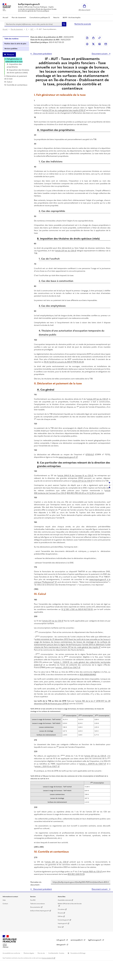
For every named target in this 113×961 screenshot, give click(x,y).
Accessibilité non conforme (11, 953)
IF (26, 29)
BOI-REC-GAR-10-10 (76, 874)
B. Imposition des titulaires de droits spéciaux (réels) (18, 71)
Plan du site (41, 953)
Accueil (5, 17)
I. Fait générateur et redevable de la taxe (14, 60)
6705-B (89, 454)
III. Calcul (8, 81)
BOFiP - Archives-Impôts (71, 17)
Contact (5, 904)
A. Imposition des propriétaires (14, 65)
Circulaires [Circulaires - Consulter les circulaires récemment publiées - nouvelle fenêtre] (61, 909)
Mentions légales (29, 953)
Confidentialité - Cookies (56, 953)
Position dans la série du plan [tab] (15, 43)
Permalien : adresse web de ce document (99, 38)
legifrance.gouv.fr (95, 940)
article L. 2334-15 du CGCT (92, 763)
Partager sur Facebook (87, 44)
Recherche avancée (82, 24)
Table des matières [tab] (11, 39)
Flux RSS (32, 900)
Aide (4, 900)
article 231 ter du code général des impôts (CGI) (63, 110)
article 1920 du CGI (91, 871)
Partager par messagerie (106, 44)
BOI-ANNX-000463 (88, 674)
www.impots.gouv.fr (67, 457)
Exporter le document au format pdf (87, 38)
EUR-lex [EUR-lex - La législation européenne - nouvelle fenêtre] (60, 916)
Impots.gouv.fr (62, 923)
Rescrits (56, 17)
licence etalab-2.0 (47, 958)
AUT (32, 29)
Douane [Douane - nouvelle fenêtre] (60, 913)
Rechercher (64, 24)
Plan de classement (17, 29)
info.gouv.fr (61, 940)
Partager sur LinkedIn (99, 44)
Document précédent (42, 53)
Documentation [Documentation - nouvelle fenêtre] (35, 907)
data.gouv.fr (61, 944)
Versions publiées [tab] (10, 48)
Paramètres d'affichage (77, 953)
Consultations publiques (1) (40, 17)
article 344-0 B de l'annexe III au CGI (74, 475)
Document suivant (100, 53)
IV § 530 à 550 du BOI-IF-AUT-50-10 (77, 609)
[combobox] (33, 24)
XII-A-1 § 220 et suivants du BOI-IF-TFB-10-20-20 (64, 362)
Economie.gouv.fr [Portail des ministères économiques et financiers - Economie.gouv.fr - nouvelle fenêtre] (63, 920)
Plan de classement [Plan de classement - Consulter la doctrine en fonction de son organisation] (19, 17)
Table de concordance (37, 904)
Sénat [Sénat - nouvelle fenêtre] (59, 927)
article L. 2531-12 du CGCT (67, 667)
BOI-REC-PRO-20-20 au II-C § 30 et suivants (85, 493)
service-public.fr (77, 940)
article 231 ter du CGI (64, 250)
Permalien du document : (35, 883)
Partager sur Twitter (93, 44)
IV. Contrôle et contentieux (15, 85)
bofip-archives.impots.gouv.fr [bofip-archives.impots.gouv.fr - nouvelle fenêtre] (39, 911)
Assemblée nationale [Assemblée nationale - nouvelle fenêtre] (64, 900)
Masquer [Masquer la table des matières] (10, 54)
